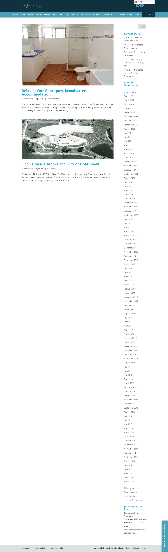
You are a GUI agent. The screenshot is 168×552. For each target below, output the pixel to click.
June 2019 (128, 223)
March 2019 (129, 235)
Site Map (25, 548)
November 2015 (131, 399)
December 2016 (131, 346)
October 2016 (130, 354)
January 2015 (129, 440)
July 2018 (128, 268)
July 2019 (128, 219)
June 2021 (128, 137)
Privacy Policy (39, 548)
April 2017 (128, 330)
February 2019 (130, 239)
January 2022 (129, 108)
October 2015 (130, 403)
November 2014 (131, 449)
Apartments (27, 14)
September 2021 (131, 124)
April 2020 (128, 194)
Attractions (83, 14)
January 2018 (129, 293)
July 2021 (128, 133)
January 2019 (129, 243)
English (140, 1)
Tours (96, 14)
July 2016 (128, 367)
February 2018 (130, 289)
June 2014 (128, 469)
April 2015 (128, 428)
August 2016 (129, 362)
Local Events (51, 168)
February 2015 (130, 436)
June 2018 (128, 272)
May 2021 (128, 141)
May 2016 (128, 375)
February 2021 (130, 153)
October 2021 (130, 120)
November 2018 (131, 252)
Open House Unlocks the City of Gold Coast (61, 164)
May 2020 (128, 190)
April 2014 (128, 477)
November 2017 (131, 301)
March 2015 (129, 432)
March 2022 (129, 100)
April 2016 (128, 379)
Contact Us (108, 14)
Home (15, 14)
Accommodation (52, 99)
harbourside (28, 99)
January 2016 (129, 391)
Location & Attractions (133, 500)
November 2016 (131, 350)
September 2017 (131, 309)
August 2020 (129, 178)
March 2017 (129, 334)
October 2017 (130, 305)
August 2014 (129, 461)
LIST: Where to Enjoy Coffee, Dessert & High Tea (134, 62)
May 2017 (128, 326)
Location (69, 14)
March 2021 (129, 149)
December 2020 (131, 161)
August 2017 (129, 313)
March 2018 (129, 284)
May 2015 (128, 424)
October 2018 (130, 256)
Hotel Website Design (103, 548)
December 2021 (131, 112)
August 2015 (129, 412)
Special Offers (43, 14)
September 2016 (131, 358)
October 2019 (130, 211)
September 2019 (131, 215)
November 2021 (131, 116)
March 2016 (129, 383)
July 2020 (128, 182)
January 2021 (129, 157)
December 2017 (131, 297)
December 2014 (131, 444)
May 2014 (128, 473)
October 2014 (130, 453)
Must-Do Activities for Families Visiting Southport (133, 73)
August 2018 (129, 264)
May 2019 (128, 227)
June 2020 (128, 186)
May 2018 (128, 276)
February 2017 (130, 338)
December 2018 (131, 247)
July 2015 (128, 416)
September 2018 (131, 260)
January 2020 (129, 198)
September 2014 (131, 457)
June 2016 (128, 371)
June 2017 (128, 321)
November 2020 (131, 165)
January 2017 (129, 342)
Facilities (57, 14)
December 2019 (131, 202)
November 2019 (131, 206)
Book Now (149, 14)
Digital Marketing (121, 548)
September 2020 (131, 174)
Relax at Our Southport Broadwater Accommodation (54, 92)
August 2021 (129, 129)
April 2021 (128, 145)
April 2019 (128, 231)
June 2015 (128, 420)
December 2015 (131, 395)
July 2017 (128, 317)
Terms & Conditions (129, 14)
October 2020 (130, 170)
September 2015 (131, 408)
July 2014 (128, 465)
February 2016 (130, 387)
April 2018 (128, 280)
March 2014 (129, 481)
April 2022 (128, 96)
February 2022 (130, 104)
